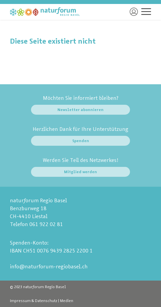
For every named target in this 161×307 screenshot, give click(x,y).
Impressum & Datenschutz (33, 300)
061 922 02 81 (46, 224)
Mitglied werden (80, 172)
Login (134, 12)
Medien (66, 300)
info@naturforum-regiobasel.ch (49, 266)
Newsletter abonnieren (80, 109)
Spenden (80, 140)
